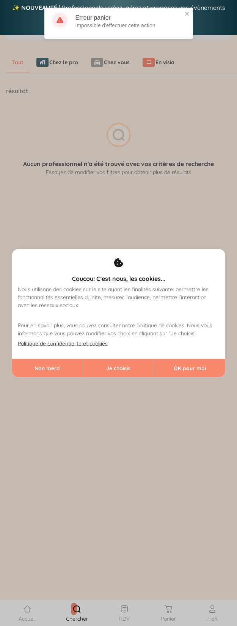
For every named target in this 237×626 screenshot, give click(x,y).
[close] (187, 12)
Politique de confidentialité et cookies (63, 343)
